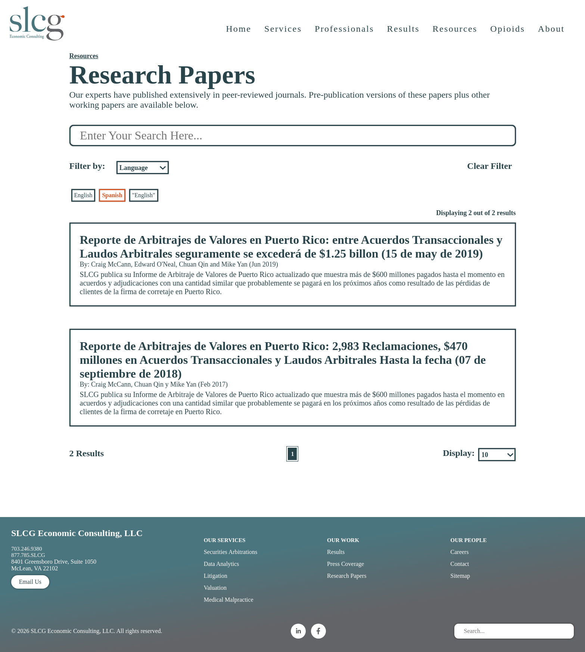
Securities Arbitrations (231, 552)
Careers (460, 552)
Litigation (215, 576)
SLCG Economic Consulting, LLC (77, 533)
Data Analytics (221, 564)
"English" (143, 195)
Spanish (112, 195)
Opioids (508, 32)
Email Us (30, 582)
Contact (460, 564)
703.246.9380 (26, 549)
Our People (469, 540)
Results (404, 32)
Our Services (225, 540)
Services (283, 32)
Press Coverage (345, 564)
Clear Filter (489, 166)
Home (239, 32)
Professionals (344, 32)
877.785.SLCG (28, 555)
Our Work (343, 540)
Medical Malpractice (228, 599)
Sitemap (460, 576)
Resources (455, 32)
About (551, 32)
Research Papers (346, 576)
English (83, 195)
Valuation (215, 588)
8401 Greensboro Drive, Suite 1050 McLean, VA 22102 (53, 564)
